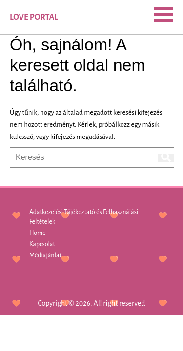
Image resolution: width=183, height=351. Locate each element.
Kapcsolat (42, 244)
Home (37, 233)
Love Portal (34, 17)
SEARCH (76, 16)
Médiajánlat (45, 255)
